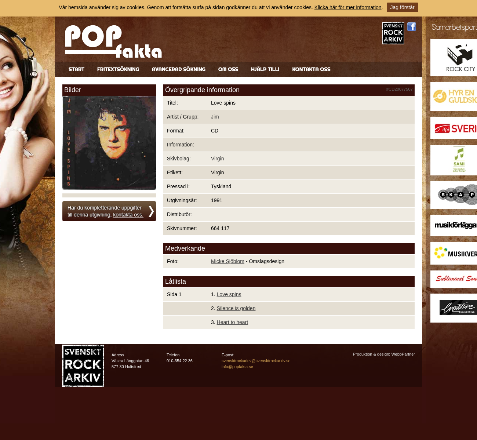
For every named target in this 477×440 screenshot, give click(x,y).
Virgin (217, 158)
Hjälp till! (265, 69)
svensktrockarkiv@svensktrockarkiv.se (256, 361)
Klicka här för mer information (348, 7)
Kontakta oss (311, 69)
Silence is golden (236, 308)
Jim (215, 117)
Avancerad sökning (178, 69)
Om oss (228, 69)
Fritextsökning (118, 69)
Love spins (229, 294)
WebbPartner (403, 354)
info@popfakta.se (237, 366)
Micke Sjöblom (227, 261)
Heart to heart (232, 322)
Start (76, 69)
